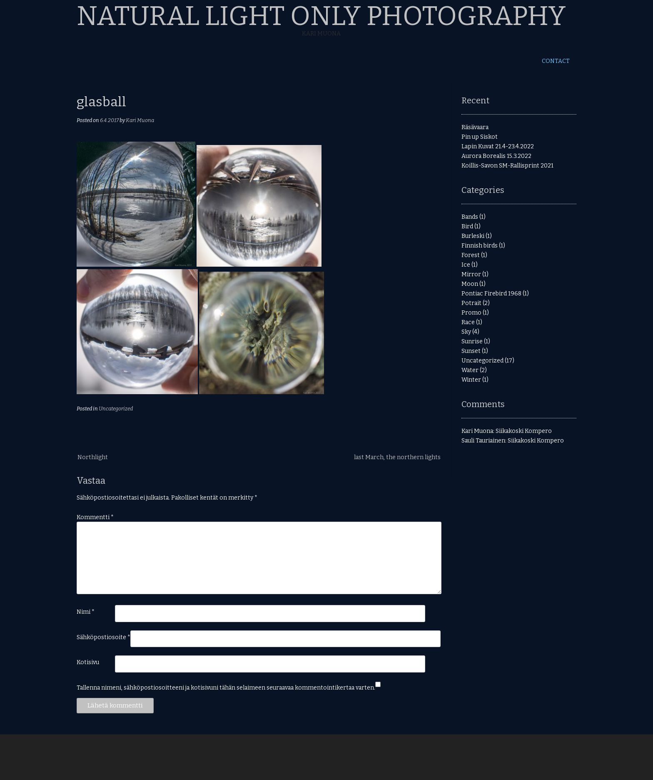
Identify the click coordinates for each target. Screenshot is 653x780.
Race (468, 322)
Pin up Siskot (479, 136)
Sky (466, 331)
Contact (556, 61)
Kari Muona (140, 120)
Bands (469, 216)
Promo (471, 312)
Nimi (86, 611)
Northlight (92, 457)
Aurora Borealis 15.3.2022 (496, 156)
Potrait (471, 303)
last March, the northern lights (397, 457)
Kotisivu (88, 662)
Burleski (472, 236)
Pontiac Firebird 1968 (491, 293)
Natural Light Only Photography (321, 16)
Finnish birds (479, 245)
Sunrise (472, 341)
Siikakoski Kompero (524, 431)
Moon (469, 284)
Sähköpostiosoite (103, 637)
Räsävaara (475, 127)
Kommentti (95, 517)
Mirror (471, 274)
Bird (467, 226)
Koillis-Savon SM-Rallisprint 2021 (507, 165)
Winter (471, 379)
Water (470, 370)
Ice (465, 264)
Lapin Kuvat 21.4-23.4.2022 (497, 146)
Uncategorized (116, 408)
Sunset (471, 351)
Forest (470, 255)
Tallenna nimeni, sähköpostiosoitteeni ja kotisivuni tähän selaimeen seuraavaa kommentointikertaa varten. (226, 687)
